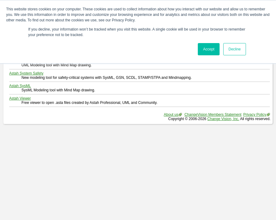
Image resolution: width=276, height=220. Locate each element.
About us (171, 114)
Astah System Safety (26, 73)
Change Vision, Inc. (223, 119)
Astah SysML (20, 86)
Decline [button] (234, 49)
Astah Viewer (20, 98)
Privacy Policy (254, 114)
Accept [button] (208, 49)
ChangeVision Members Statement (212, 114)
